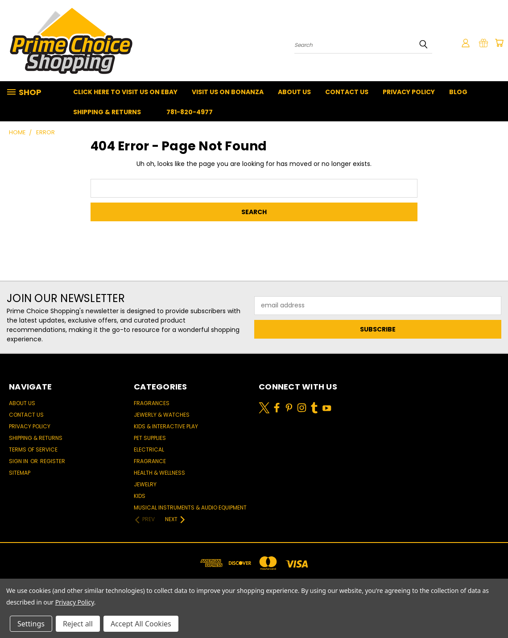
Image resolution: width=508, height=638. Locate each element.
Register (52, 461)
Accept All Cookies (141, 624)
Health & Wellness (159, 472)
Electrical (149, 449)
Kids (139, 496)
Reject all (78, 624)
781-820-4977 (189, 112)
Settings (31, 624)
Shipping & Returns (107, 112)
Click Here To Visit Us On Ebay (125, 91)
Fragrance (150, 461)
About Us (294, 91)
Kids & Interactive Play (166, 426)
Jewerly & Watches (162, 414)
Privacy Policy (409, 91)
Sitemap (19, 472)
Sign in (19, 461)
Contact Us (346, 91)
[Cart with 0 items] (499, 42)
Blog (458, 91)
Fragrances (151, 403)
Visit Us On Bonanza (228, 91)
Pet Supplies (150, 438)
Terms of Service (33, 449)
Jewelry (145, 484)
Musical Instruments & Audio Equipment (190, 507)
